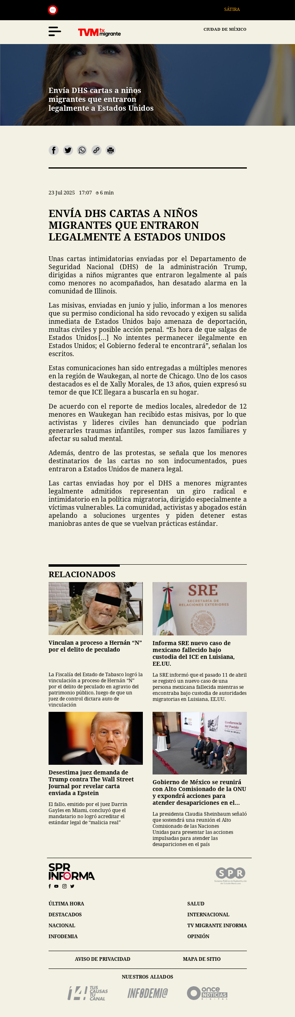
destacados (65, 914)
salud (195, 903)
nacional (62, 925)
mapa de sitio (202, 959)
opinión (198, 936)
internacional (208, 914)
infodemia (63, 936)
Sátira (235, 9)
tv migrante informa (217, 925)
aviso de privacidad (102, 959)
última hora (66, 903)
